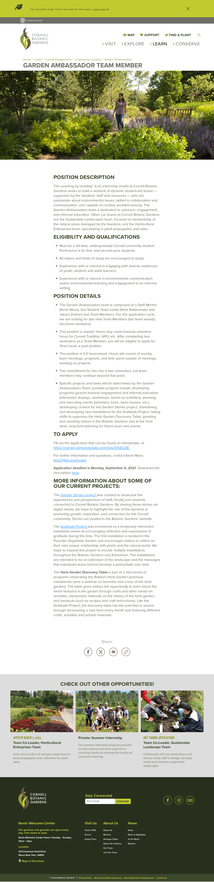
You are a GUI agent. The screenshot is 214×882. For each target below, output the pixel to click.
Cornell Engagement (59, 59)
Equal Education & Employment (139, 878)
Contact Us (161, 878)
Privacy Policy (85, 878)
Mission (107, 835)
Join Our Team (110, 852)
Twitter (100, 652)
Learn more (99, 9)
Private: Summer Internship (100, 738)
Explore (134, 44)
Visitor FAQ (90, 830)
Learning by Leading (89, 59)
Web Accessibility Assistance (108, 878)
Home (27, 59)
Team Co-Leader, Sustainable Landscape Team (166, 745)
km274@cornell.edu (69, 460)
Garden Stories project (78, 495)
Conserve (188, 44)
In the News (133, 839)
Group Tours (90, 839)
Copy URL (126, 652)
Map (131, 35)
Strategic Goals (110, 839)
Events (88, 835)
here (75, 473)
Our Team (108, 848)
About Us (107, 830)
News (130, 830)
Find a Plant (180, 35)
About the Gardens (112, 843)
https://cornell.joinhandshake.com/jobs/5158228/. (92, 448)
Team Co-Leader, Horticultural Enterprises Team (37, 745)
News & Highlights (137, 835)
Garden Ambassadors (121, 59)
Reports (131, 843)
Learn (160, 44)
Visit (110, 44)
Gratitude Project (74, 526)
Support (151, 35)
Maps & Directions (33, 861)
